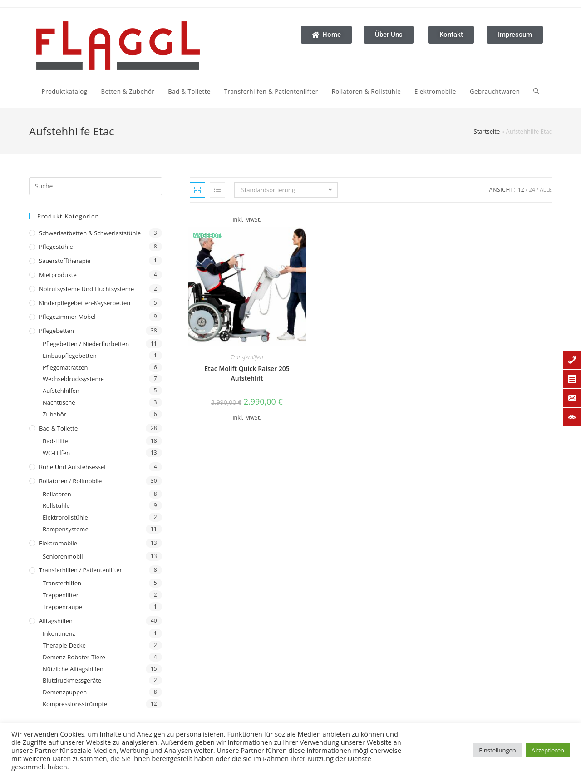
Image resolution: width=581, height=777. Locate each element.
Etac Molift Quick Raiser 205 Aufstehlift (247, 373)
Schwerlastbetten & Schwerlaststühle (90, 233)
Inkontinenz (59, 633)
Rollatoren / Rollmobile (70, 481)
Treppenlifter (61, 595)
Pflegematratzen (65, 367)
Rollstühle (56, 505)
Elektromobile (58, 543)
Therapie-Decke (64, 645)
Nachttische (59, 402)
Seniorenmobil (63, 556)
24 (532, 189)
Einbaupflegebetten (70, 355)
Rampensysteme (66, 529)
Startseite (487, 131)
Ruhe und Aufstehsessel (72, 467)
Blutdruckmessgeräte (72, 680)
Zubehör (54, 414)
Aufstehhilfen (61, 390)
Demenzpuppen (65, 692)
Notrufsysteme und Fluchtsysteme (86, 289)
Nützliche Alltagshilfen (73, 669)
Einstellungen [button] (497, 750)
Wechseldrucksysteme (73, 379)
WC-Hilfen (56, 453)
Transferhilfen (62, 583)
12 (521, 189)
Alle (546, 189)
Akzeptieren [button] (548, 750)
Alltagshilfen (56, 621)
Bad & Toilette (58, 428)
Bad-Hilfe (55, 441)
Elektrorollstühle (65, 517)
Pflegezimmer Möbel (67, 316)
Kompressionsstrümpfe (75, 704)
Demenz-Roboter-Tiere (74, 657)
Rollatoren (57, 494)
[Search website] (409, 91)
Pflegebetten (56, 331)
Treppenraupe (62, 607)
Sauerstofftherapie (64, 261)
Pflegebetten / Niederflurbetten (86, 344)
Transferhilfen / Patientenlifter (80, 570)
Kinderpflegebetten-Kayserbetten (84, 303)
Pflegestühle (56, 247)
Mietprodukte (58, 275)
